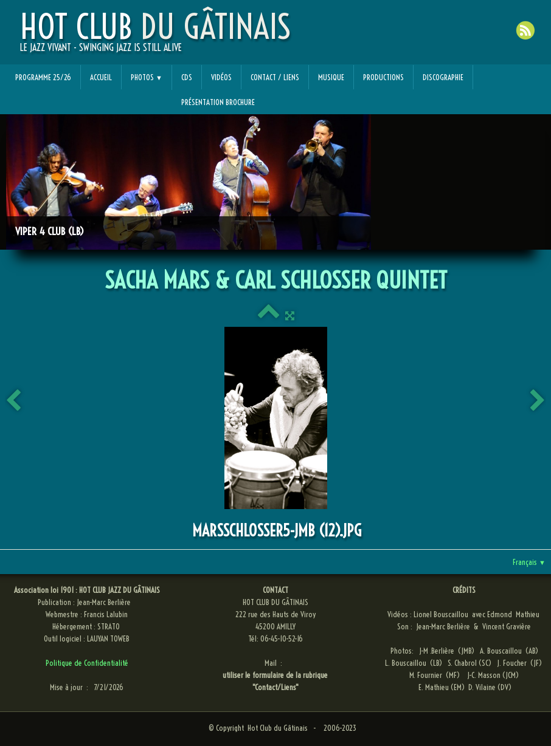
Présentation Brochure (218, 102)
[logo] (155, 37)
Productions (383, 77)
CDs (186, 77)
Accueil (101, 77)
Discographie (443, 77)
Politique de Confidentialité (87, 663)
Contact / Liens (275, 77)
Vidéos (221, 77)
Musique (331, 77)
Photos (146, 77)
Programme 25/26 (43, 77)
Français (529, 562)
